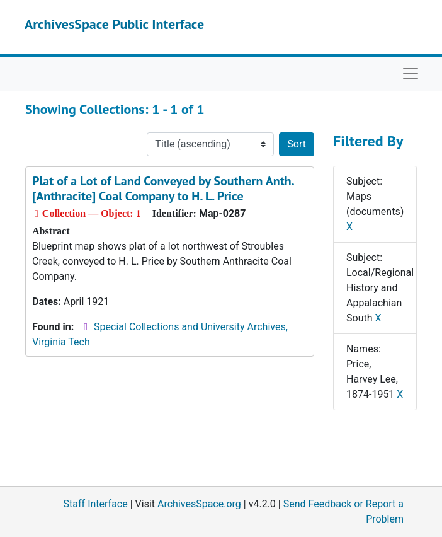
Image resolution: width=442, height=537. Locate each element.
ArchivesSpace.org (199, 504)
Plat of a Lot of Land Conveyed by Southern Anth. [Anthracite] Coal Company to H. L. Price (162, 188)
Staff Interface (96, 504)
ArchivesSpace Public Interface (114, 24)
